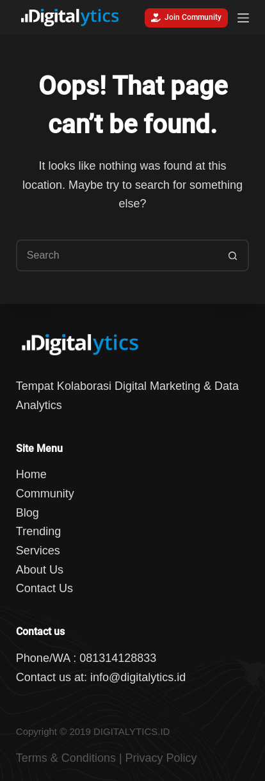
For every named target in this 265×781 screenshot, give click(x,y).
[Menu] (243, 18)
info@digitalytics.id (138, 677)
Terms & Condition (63, 758)
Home (31, 474)
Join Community (186, 17)
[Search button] (233, 255)
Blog (27, 512)
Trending (38, 531)
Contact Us (44, 588)
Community (45, 493)
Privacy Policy (161, 758)
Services (38, 550)
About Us (39, 569)
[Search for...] (116, 255)
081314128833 (117, 658)
